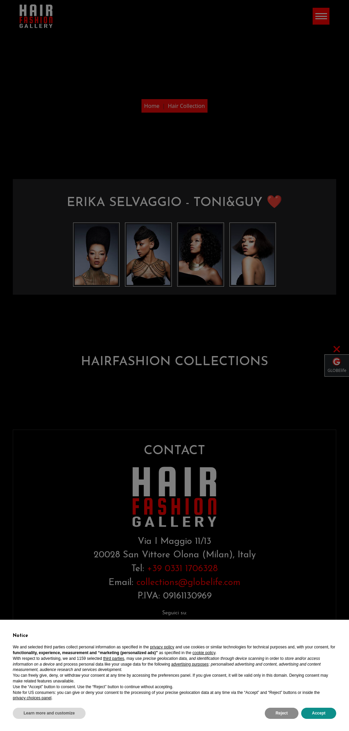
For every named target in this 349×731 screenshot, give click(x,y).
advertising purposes (190, 664)
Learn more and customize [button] (49, 713)
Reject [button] (282, 713)
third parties (113, 658)
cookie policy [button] (203, 652)
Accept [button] (318, 713)
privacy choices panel (32, 698)
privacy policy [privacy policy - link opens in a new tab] (162, 647)
